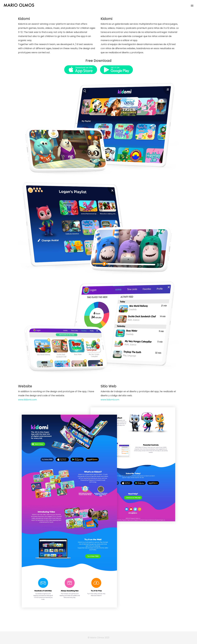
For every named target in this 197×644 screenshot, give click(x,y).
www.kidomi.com (27, 399)
